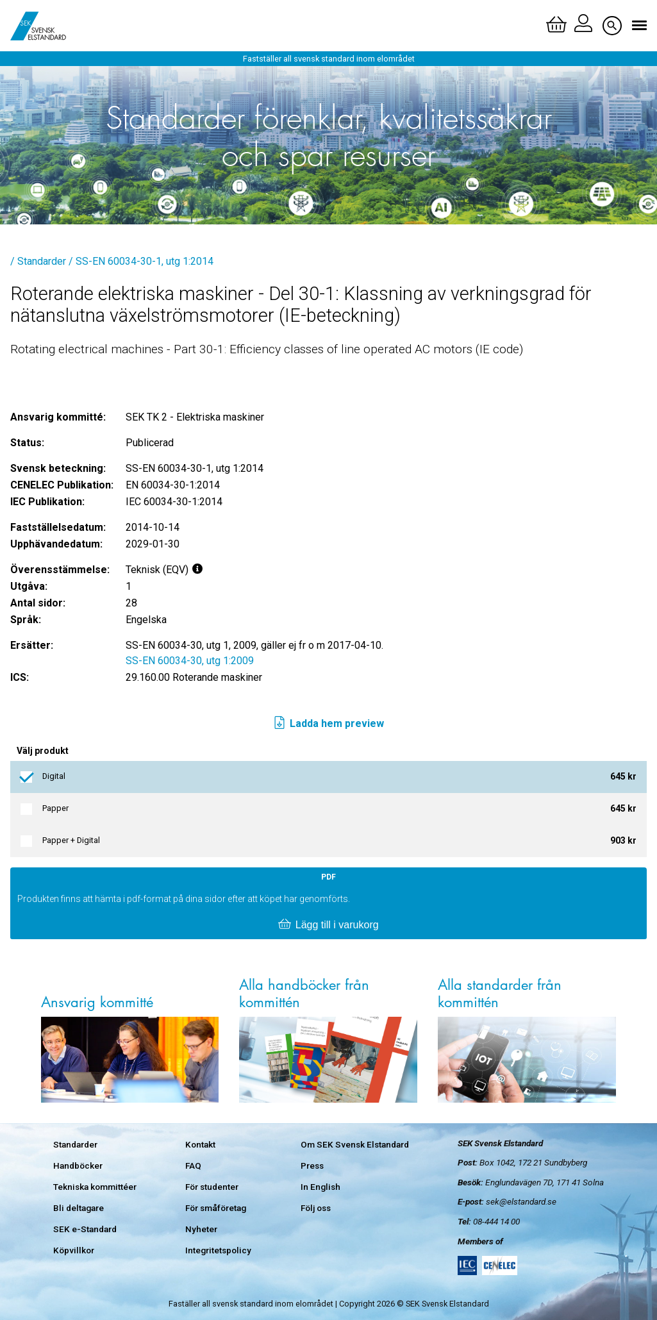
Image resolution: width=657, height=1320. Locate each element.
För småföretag (215, 1208)
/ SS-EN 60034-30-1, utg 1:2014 (141, 261)
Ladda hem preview (328, 723)
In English (320, 1187)
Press (312, 1165)
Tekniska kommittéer (95, 1187)
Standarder (75, 1144)
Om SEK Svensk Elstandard (355, 1144)
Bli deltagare (78, 1208)
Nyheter (201, 1229)
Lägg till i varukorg (328, 925)
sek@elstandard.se (521, 1201)
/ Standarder (38, 261)
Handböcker (78, 1165)
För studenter (211, 1187)
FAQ (193, 1165)
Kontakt (200, 1144)
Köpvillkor (73, 1250)
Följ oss (316, 1208)
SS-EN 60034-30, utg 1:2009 (190, 661)
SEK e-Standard (85, 1229)
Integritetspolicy (218, 1250)
